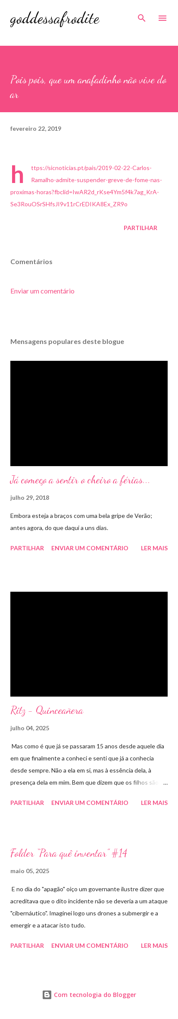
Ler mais (154, 548)
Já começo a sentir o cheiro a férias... (80, 479)
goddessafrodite (54, 18)
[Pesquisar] (142, 15)
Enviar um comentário (42, 291)
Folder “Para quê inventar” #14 (68, 853)
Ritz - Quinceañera (46, 710)
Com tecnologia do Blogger (89, 995)
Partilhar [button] (140, 227)
